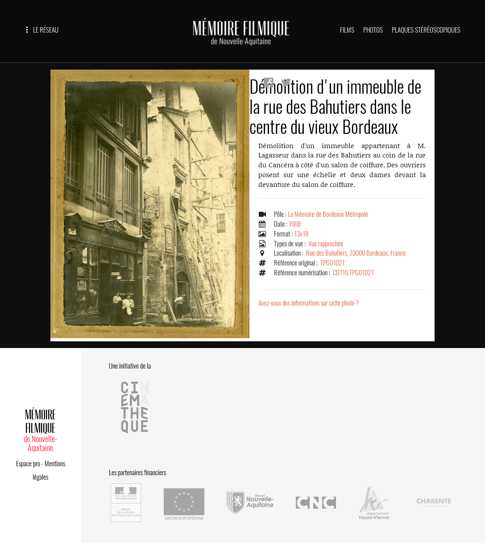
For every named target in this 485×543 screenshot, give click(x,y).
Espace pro (28, 463)
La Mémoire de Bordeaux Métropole (328, 214)
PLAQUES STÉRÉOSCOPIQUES (426, 29)
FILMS (347, 29)
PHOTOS (373, 29)
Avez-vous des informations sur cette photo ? (308, 302)
